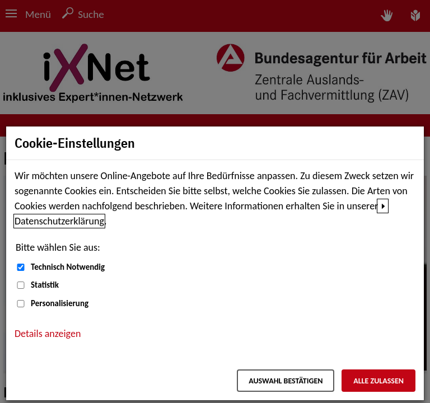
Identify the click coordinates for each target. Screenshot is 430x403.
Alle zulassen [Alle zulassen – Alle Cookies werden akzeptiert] (378, 381)
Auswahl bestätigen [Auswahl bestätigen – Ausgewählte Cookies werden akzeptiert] (285, 381)
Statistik (45, 285)
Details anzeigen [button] (48, 333)
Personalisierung (59, 303)
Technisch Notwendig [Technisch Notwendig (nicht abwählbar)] (68, 267)
